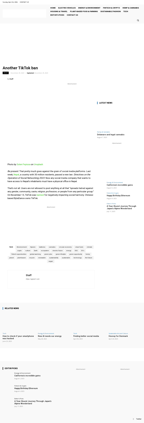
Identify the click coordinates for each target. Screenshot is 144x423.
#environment (22, 247)
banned (40, 195)
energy (68, 250)
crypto (19, 250)
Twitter (138, 419)
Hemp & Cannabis (103, 132)
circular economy (65, 247)
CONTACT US (24, 2)
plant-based (21, 258)
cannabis (52, 247)
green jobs (48, 254)
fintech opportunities (19, 254)
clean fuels (79, 247)
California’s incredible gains (117, 185)
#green (32, 247)
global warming (35, 254)
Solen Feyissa (23, 164)
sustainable (66, 258)
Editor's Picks (111, 203)
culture (27, 250)
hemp (88, 254)
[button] (138, 20)
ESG (76, 250)
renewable (42, 258)
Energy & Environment (115, 182)
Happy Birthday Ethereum (116, 195)
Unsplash (38, 164)
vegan (51, 261)
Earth (35, 250)
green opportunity (75, 254)
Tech (6, 73)
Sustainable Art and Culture (118, 333)
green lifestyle (61, 254)
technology (78, 258)
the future (88, 258)
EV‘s (82, 250)
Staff (11, 79)
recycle (32, 258)
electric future (58, 250)
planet (11, 258)
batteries (42, 247)
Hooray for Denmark (118, 336)
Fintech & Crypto (113, 193)
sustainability (53, 258)
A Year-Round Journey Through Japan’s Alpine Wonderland (119, 207)
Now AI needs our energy (49, 336)
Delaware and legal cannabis (110, 134)
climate (89, 247)
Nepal (16, 174)
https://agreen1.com (32, 279)
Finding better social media (86, 336)
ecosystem (45, 250)
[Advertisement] (72, 43)
